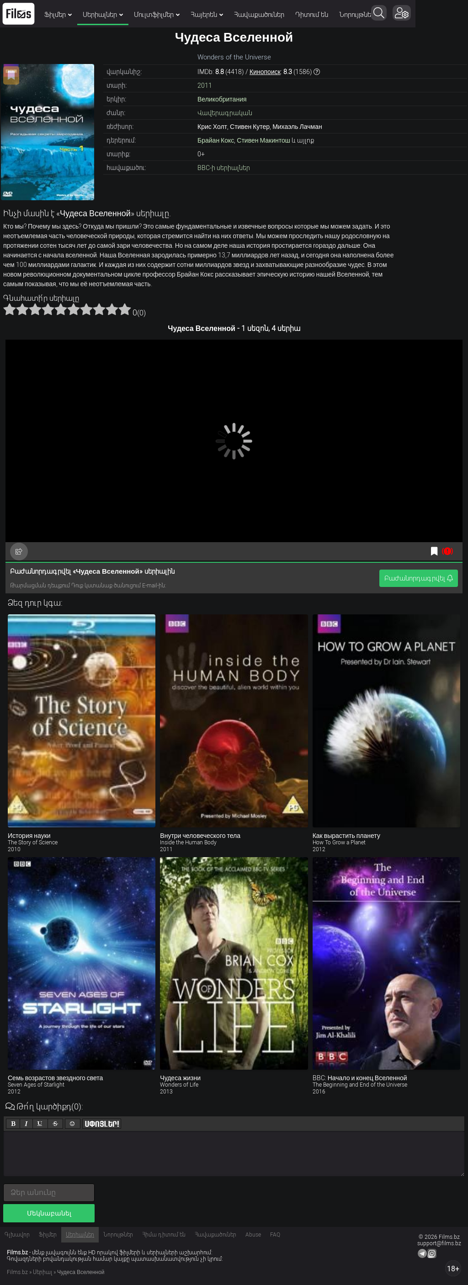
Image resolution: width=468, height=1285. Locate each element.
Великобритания (222, 99)
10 (124, 309)
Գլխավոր (17, 1235)
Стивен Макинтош (263, 140)
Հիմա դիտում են (164, 1235)
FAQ (275, 1235)
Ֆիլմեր (58, 15)
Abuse (253, 1235)
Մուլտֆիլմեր (157, 15)
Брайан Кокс (215, 140)
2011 (204, 85)
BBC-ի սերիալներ (223, 167)
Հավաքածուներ (259, 15)
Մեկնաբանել (49, 1213)
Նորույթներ (357, 15)
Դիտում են (311, 15)
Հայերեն (207, 15)
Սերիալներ (103, 15)
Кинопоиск (265, 71)
